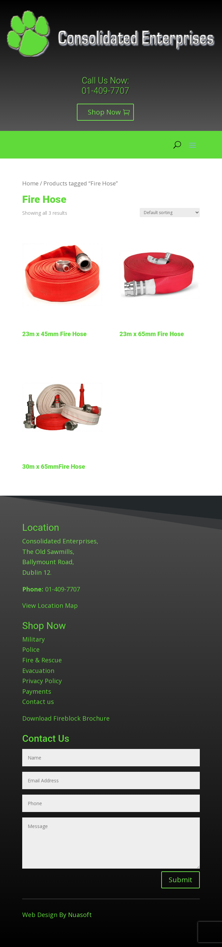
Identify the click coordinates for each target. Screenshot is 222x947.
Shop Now (104, 112)
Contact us (38, 701)
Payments (36, 691)
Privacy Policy (42, 681)
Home (30, 183)
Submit (180, 879)
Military (33, 639)
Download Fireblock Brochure (66, 718)
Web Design (39, 915)
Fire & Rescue (42, 660)
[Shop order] (170, 212)
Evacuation (38, 670)
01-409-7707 (105, 91)
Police (31, 649)
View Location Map (50, 605)
